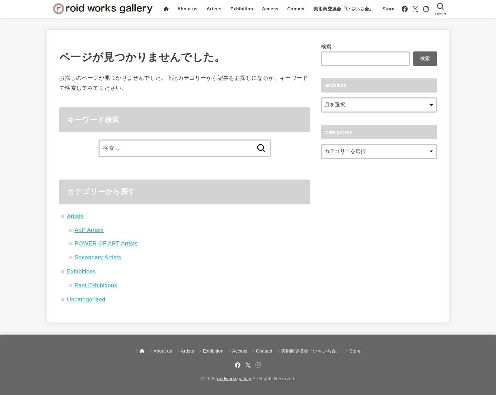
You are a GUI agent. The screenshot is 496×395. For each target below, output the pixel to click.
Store (388, 8)
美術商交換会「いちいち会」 (343, 8)
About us (187, 8)
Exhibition (241, 8)
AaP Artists (89, 230)
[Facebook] (405, 9)
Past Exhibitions (95, 285)
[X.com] (415, 9)
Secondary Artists (97, 257)
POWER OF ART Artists (105, 243)
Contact (296, 8)
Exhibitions (81, 271)
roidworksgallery (234, 378)
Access (270, 8)
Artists (213, 8)
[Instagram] (426, 9)
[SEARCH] (440, 9)
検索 (326, 46)
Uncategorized (86, 299)
